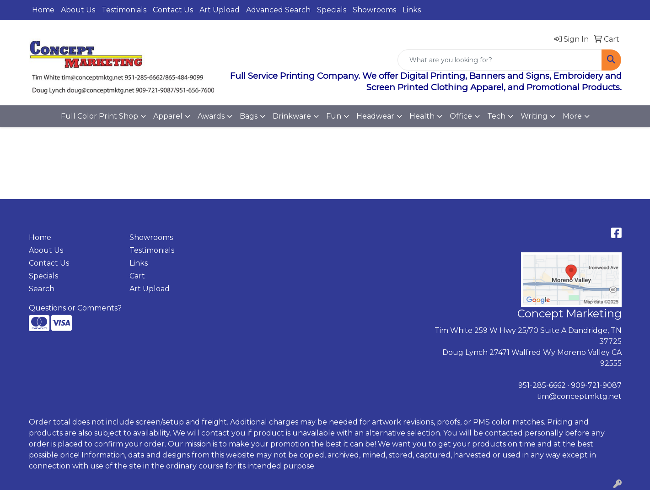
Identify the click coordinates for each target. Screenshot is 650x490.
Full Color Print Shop (99, 116)
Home (43, 9)
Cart (137, 276)
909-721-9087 (596, 385)
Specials (331, 9)
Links (412, 9)
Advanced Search (278, 9)
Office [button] (461, 116)
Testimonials (124, 9)
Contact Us (173, 9)
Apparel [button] (168, 116)
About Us (78, 9)
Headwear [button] (375, 116)
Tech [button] (496, 116)
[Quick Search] (500, 60)
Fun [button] (333, 116)
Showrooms (374, 9)
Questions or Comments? (75, 308)
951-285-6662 (542, 385)
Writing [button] (534, 116)
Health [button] (422, 116)
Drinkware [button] (292, 116)
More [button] (572, 116)
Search (41, 288)
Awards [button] (211, 116)
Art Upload (219, 9)
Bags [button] (249, 116)
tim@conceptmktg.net (579, 396)
